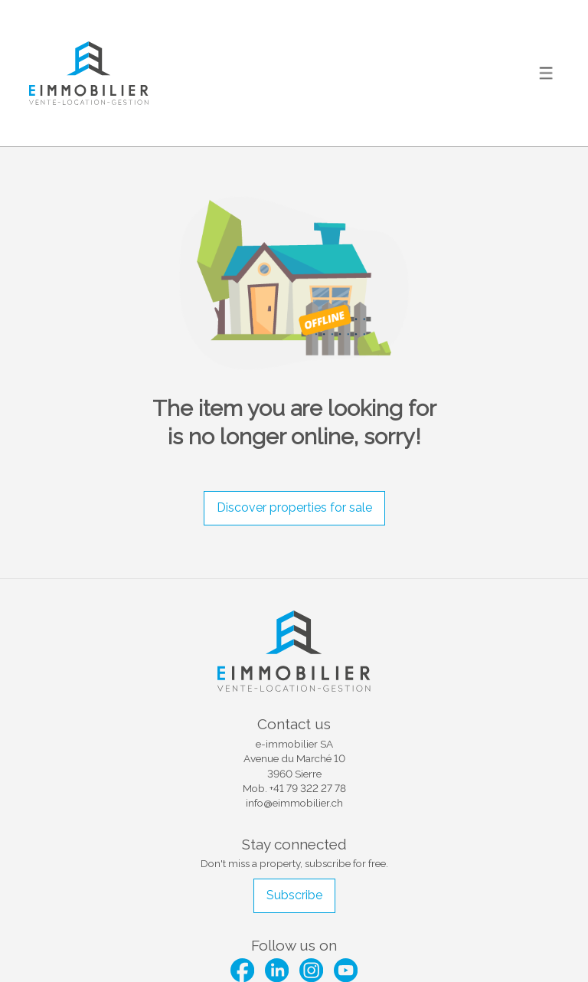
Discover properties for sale (294, 507)
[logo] (89, 73)
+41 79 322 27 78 (308, 788)
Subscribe (294, 895)
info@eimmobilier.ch (294, 803)
